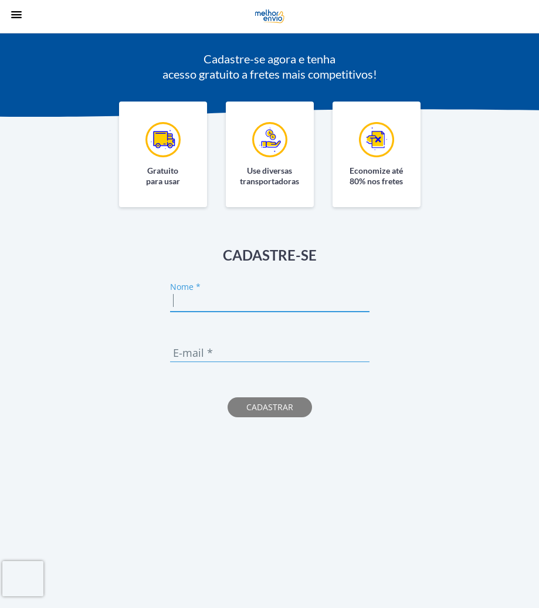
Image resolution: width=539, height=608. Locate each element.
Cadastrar (269, 407)
